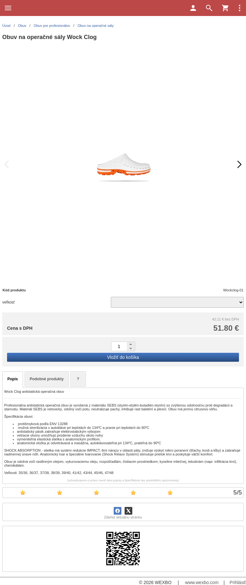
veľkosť (8, 302)
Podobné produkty (47, 379)
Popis (12, 379)
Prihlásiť (238, 582)
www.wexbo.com (201, 582)
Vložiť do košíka (123, 357)
